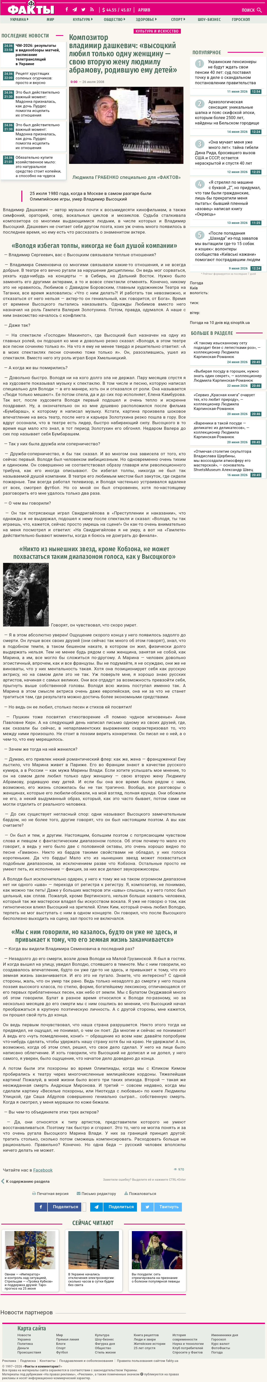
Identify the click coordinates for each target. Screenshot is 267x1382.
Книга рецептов (146, 1335)
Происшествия (29, 1352)
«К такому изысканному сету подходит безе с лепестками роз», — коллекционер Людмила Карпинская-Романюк (227, 350)
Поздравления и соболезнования (86, 1360)
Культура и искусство (157, 31)
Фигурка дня (105, 1344)
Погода (217, 1352)
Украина (18, 19)
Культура (81, 19)
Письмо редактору (99, 1193)
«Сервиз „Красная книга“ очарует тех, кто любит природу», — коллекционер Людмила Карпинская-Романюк (224, 402)
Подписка (28, 1360)
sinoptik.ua (240, 322)
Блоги (61, 1344)
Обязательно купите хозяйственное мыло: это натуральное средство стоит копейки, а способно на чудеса (38, 166)
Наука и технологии (188, 1344)
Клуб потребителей (187, 1348)
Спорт (177, 19)
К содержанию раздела (28, 1181)
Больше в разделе (212, 333)
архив (144, 10)
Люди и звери (145, 1339)
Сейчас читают (93, 1223)
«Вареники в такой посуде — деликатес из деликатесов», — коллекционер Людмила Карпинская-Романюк (221, 430)
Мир (50, 19)
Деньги (23, 1348)
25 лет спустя (144, 1348)
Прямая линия (67, 1339)
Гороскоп (241, 19)
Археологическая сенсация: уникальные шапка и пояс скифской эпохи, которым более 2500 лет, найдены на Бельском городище (227, 112)
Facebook (43, 1170)
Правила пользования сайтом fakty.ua (147, 1360)
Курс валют (220, 1344)
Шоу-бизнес (209, 19)
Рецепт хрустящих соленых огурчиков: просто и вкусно (34, 78)
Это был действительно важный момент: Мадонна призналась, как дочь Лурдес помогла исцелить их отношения (38, 104)
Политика (25, 1344)
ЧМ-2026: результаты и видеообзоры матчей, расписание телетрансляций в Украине (38, 54)
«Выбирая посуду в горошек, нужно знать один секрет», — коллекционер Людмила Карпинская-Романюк (228, 376)
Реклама (9, 1360)
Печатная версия (53, 1193)
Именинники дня (224, 1335)
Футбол (62, 1352)
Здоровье (145, 19)
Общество (113, 19)
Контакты (48, 1360)
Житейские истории (149, 1344)
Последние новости (25, 36)
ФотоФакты (220, 1348)
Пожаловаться (142, 1193)
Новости (24, 1335)
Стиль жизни (105, 1352)
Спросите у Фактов (187, 1352)
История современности (184, 1337)
